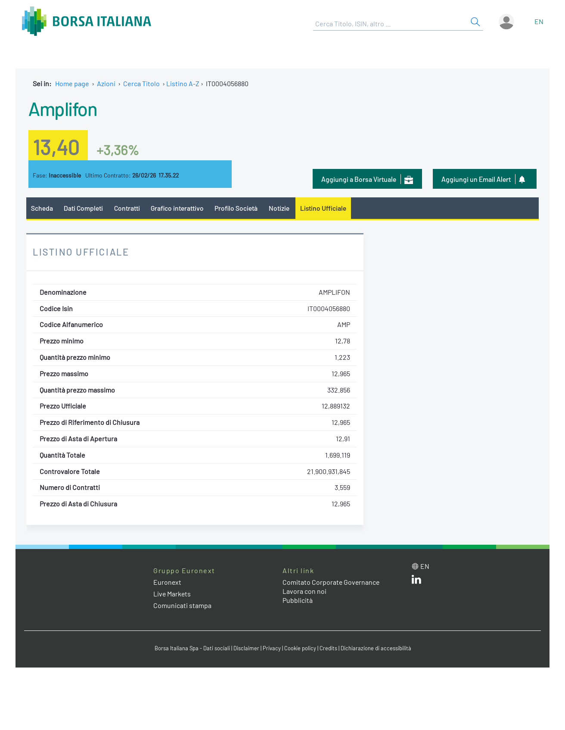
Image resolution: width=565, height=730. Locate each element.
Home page (72, 83)
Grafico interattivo (177, 208)
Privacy (271, 648)
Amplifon (62, 108)
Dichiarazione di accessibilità (375, 648)
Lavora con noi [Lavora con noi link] (304, 591)
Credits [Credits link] (328, 648)
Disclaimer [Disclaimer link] (246, 648)
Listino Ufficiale (324, 208)
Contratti (127, 208)
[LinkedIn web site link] (416, 581)
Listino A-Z (182, 83)
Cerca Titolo (141, 83)
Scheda (42, 208)
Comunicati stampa (182, 606)
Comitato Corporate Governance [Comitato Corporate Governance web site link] (331, 582)
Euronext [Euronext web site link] (167, 582)
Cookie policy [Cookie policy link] (300, 648)
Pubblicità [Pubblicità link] (297, 600)
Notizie (280, 208)
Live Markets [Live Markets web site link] (172, 594)
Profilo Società (237, 208)
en (538, 21)
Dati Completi (83, 208)
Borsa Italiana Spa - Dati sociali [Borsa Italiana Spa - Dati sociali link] (192, 648)
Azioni (106, 83)
